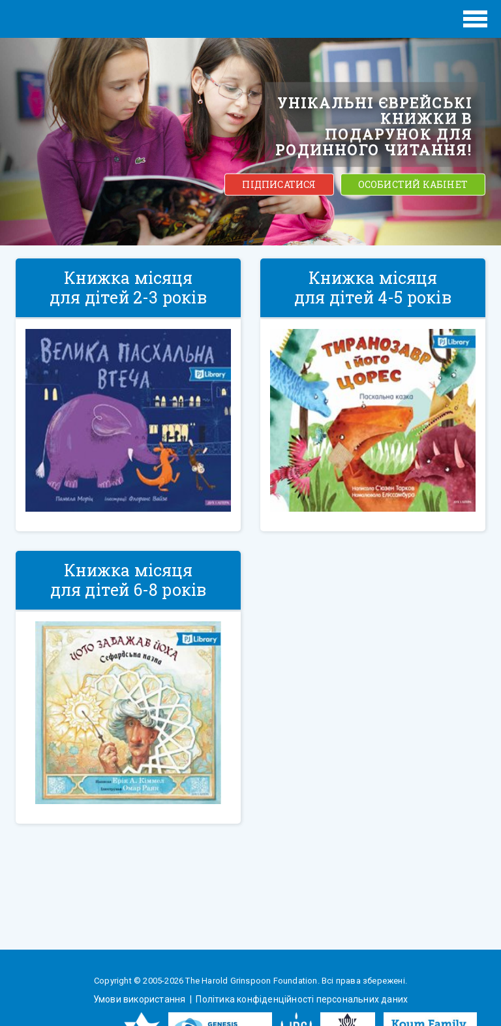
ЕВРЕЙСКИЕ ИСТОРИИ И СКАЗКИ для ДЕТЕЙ (71, 19)
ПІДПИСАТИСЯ (279, 184)
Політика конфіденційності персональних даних (301, 999)
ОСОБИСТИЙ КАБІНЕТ (413, 184)
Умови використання (140, 999)
